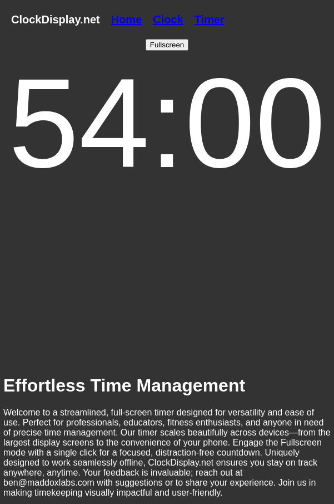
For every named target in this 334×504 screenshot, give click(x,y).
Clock (168, 19)
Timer (210, 19)
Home (126, 19)
